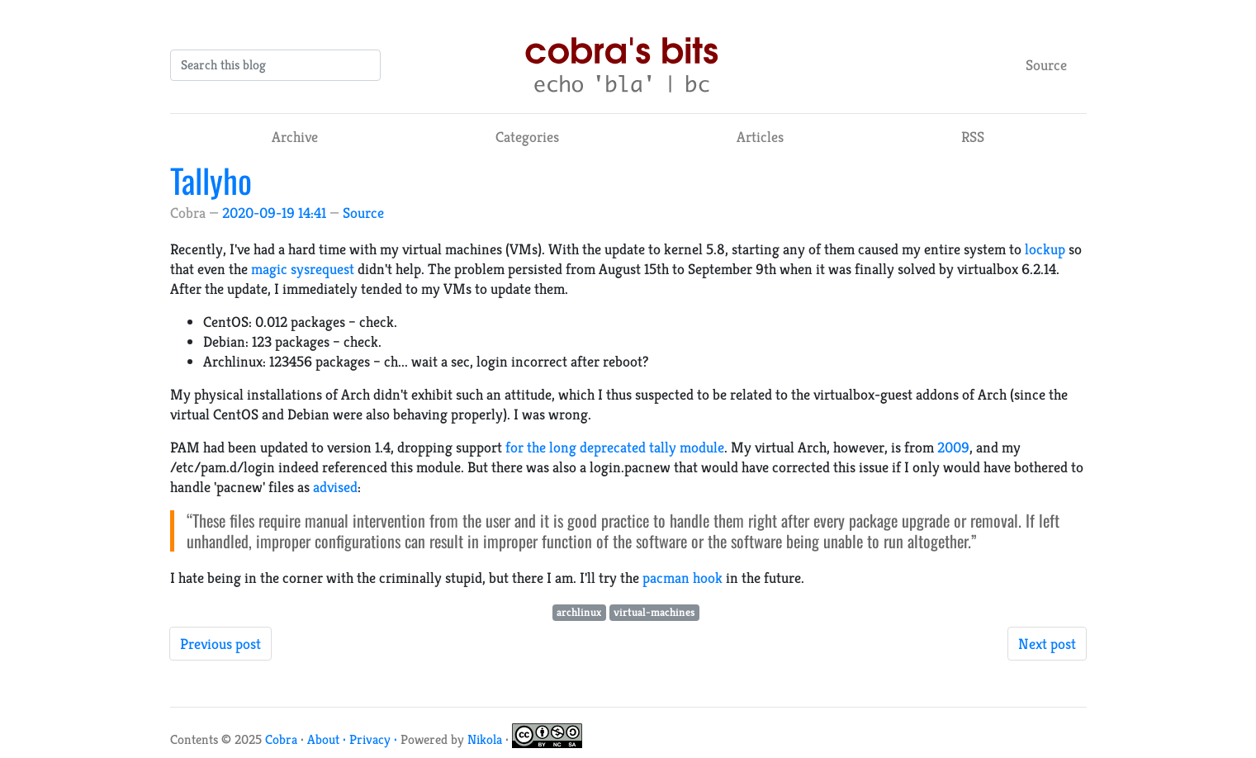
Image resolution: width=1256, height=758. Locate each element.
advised (335, 486)
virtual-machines (654, 612)
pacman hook (682, 577)
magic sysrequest (302, 268)
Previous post (220, 643)
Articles (760, 136)
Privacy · (374, 739)
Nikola (484, 739)
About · (328, 739)
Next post (1047, 643)
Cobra (281, 739)
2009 (953, 447)
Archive (295, 136)
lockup (1045, 248)
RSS (972, 136)
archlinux (579, 612)
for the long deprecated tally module (614, 447)
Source (1046, 64)
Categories (527, 136)
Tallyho (211, 180)
